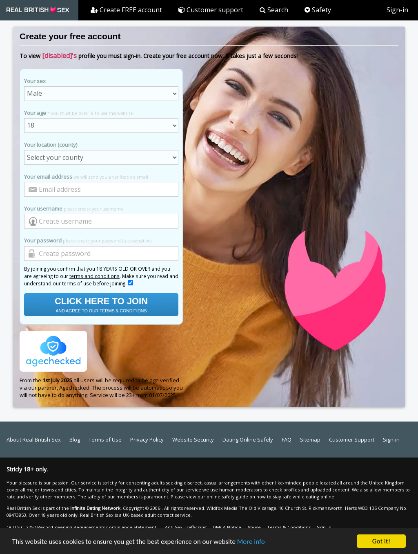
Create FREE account (126, 9)
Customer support (210, 9)
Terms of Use (105, 439)
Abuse (254, 527)
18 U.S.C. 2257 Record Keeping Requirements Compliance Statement (81, 527)
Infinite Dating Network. (96, 508)
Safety (318, 9)
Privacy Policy (147, 439)
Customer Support (351, 439)
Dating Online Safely (247, 439)
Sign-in (397, 9)
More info (251, 542)
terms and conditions (94, 276)
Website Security (193, 439)
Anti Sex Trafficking (186, 527)
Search (274, 9)
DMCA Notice (227, 527)
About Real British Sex (34, 439)
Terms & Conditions (289, 527)
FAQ (286, 439)
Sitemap (310, 439)
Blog (74, 439)
